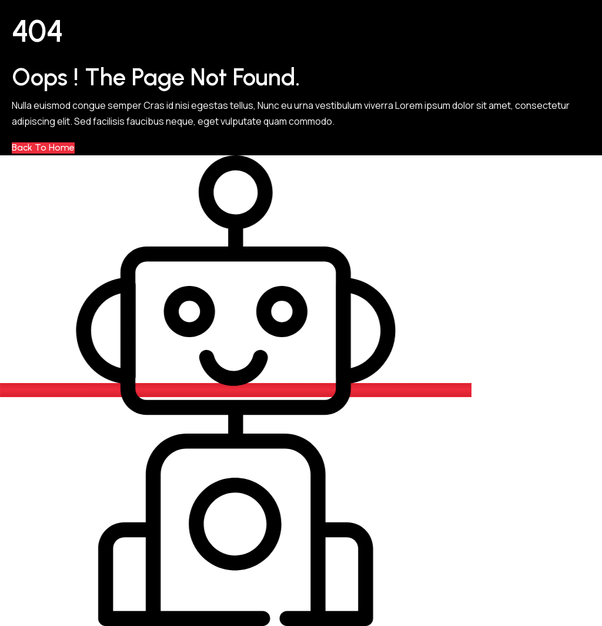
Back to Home (43, 147)
